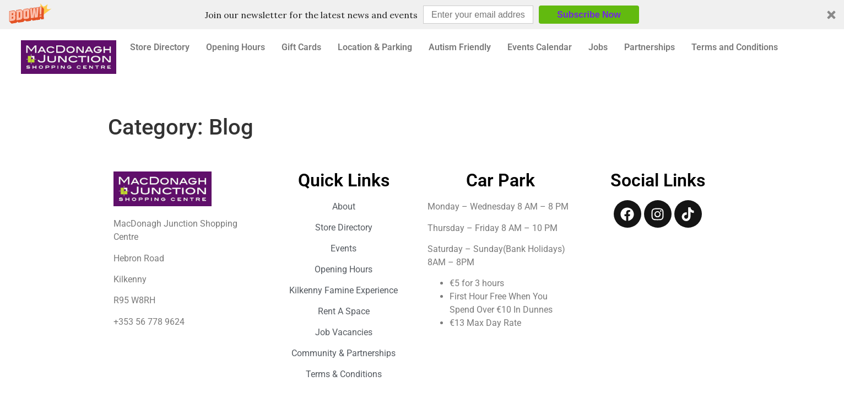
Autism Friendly (460, 47)
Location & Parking (375, 47)
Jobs (598, 47)
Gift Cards (301, 47)
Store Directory (160, 47)
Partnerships (649, 47)
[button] (422, 14)
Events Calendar (539, 47)
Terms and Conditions (734, 47)
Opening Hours (235, 47)
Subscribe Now (589, 14)
